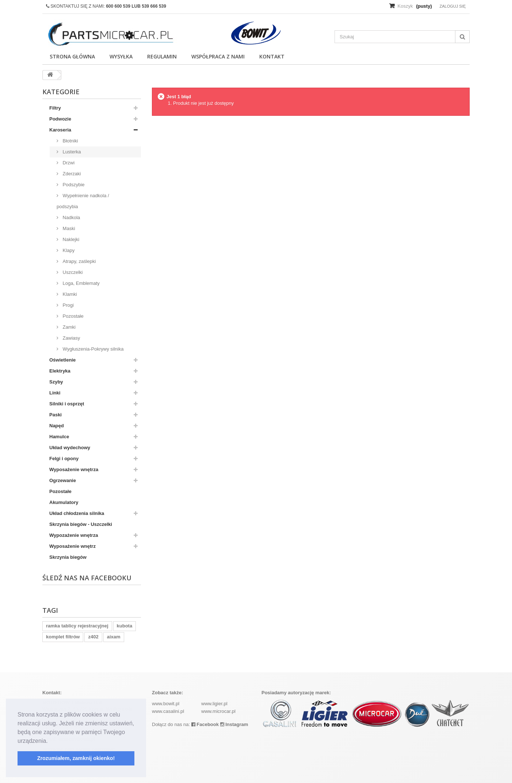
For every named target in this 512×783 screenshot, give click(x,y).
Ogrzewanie (62, 480)
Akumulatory (63, 502)
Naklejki (70, 239)
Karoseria (60, 130)
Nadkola (70, 217)
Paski (55, 414)
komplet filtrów (63, 636)
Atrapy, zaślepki (78, 261)
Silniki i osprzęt (66, 403)
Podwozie (60, 119)
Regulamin (162, 56)
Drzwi (67, 162)
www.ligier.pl (214, 703)
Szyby (56, 382)
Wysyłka (121, 56)
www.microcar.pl (218, 711)
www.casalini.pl (168, 711)
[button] (50, 741)
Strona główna (72, 56)
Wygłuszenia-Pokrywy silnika (92, 349)
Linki (54, 393)
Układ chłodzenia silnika (76, 513)
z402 (93, 636)
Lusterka (71, 151)
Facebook (205, 724)
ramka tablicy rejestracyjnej (77, 626)
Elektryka (59, 371)
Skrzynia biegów (68, 557)
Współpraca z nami (218, 56)
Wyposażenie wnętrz (72, 546)
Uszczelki (72, 272)
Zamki (68, 327)
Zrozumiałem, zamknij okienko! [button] (76, 758)
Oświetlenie (62, 360)
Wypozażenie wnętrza (73, 535)
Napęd (56, 425)
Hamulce (59, 436)
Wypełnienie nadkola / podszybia (83, 201)
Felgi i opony (64, 458)
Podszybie (73, 184)
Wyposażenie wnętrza (73, 469)
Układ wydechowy (69, 447)
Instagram (234, 724)
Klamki (69, 294)
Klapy (67, 250)
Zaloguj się (452, 6)
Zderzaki (71, 173)
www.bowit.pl (165, 703)
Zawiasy (70, 338)
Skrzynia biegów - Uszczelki (80, 524)
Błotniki (69, 141)
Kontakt (271, 56)
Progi (67, 305)
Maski (68, 228)
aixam (114, 636)
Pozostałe (72, 316)
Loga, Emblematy (80, 283)
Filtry (55, 108)
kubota (125, 626)
